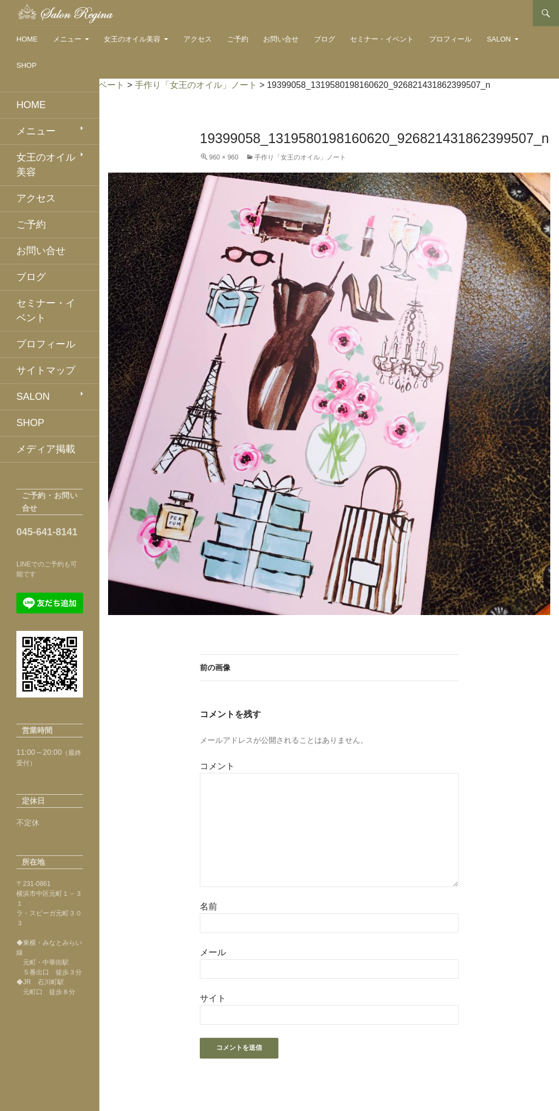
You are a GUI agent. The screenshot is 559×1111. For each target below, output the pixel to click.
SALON (499, 39)
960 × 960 (224, 157)
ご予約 (237, 39)
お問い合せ (281, 39)
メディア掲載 (45, 449)
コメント (217, 766)
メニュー (67, 39)
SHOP (26, 65)
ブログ (324, 39)
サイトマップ (45, 370)
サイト (213, 998)
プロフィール (450, 39)
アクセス (197, 39)
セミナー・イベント (382, 39)
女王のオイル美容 (132, 39)
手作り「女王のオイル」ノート (300, 157)
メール (213, 952)
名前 (208, 906)
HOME (27, 39)
